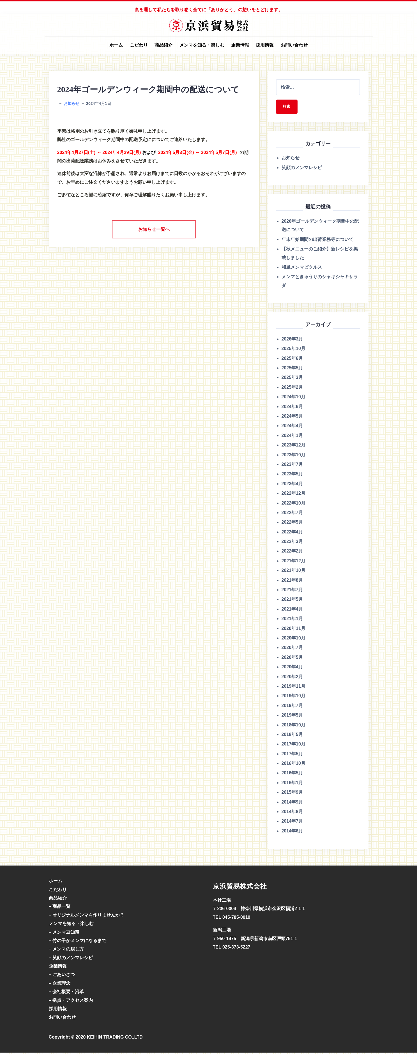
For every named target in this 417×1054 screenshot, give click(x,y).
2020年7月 (292, 648)
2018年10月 (293, 726)
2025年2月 (292, 388)
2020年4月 (292, 668)
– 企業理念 (59, 984)
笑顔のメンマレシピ (302, 168)
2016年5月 (292, 774)
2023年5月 (292, 475)
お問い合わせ (294, 45)
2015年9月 (292, 793)
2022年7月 (292, 513)
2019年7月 (292, 706)
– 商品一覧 (59, 907)
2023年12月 (293, 446)
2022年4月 (292, 533)
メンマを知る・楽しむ (201, 45)
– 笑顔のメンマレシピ (71, 958)
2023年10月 (293, 456)
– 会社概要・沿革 (66, 993)
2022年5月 (292, 523)
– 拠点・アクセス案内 (71, 1001)
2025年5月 (292, 369)
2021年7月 (292, 590)
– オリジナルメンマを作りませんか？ (86, 916)
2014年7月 (292, 822)
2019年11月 (293, 687)
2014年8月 (292, 812)
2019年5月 (292, 716)
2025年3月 (292, 378)
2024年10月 (293, 398)
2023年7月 (292, 465)
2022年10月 (293, 504)
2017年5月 (292, 754)
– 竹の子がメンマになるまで (77, 941)
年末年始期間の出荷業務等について (317, 240)
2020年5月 (292, 658)
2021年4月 (292, 610)
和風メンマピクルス (302, 268)
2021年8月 (292, 581)
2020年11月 (293, 629)
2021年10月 (293, 571)
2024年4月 (292, 427)
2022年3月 (292, 542)
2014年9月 (292, 803)
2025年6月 (292, 359)
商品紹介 (163, 45)
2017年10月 (293, 745)
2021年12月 (293, 562)
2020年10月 (293, 639)
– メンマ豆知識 (64, 933)
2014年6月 (292, 832)
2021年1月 (292, 619)
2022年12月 (293, 494)
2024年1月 (292, 436)
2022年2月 (292, 552)
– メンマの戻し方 (66, 950)
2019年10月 (293, 697)
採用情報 (265, 45)
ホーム (116, 45)
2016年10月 (293, 764)
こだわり (139, 45)
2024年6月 (292, 407)
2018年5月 (292, 735)
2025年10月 (293, 350)
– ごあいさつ (62, 976)
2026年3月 (292, 340)
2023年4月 (292, 484)
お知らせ (71, 103)
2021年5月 (292, 600)
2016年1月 (292, 783)
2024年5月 (292, 417)
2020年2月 (292, 677)
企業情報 (240, 45)
